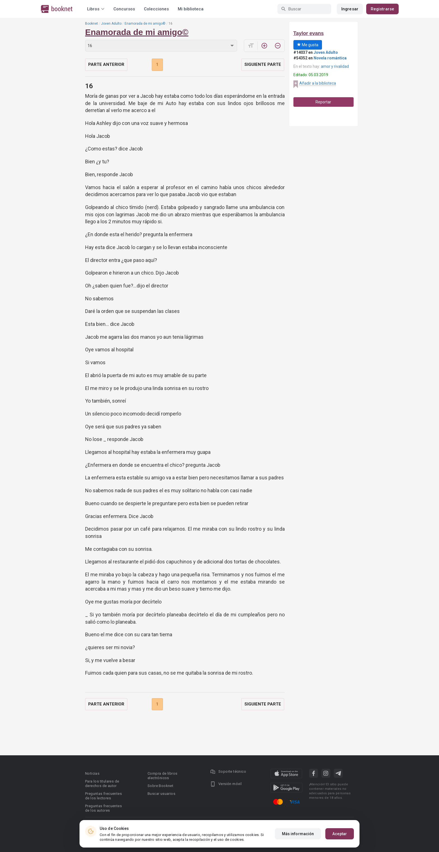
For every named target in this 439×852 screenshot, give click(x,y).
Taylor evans (308, 33)
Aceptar (339, 834)
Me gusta (307, 45)
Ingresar (349, 8)
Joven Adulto (111, 23)
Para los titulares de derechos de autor (102, 783)
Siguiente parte (262, 64)
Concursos (124, 8)
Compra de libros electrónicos (162, 775)
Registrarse (382, 8)
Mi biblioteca (191, 8)
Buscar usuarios (161, 793)
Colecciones (156, 8)
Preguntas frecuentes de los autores (103, 808)
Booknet (91, 23)
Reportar (323, 102)
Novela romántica (330, 58)
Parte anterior (106, 64)
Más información (298, 834)
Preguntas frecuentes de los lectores (103, 795)
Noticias (92, 773)
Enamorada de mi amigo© (145, 23)
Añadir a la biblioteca (317, 83)
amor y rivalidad (335, 66)
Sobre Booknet (160, 786)
